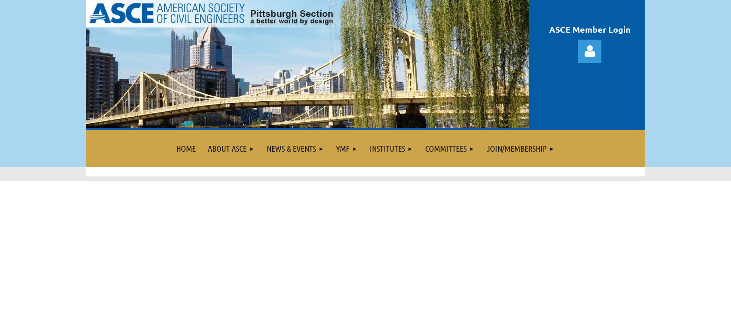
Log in (589, 51)
